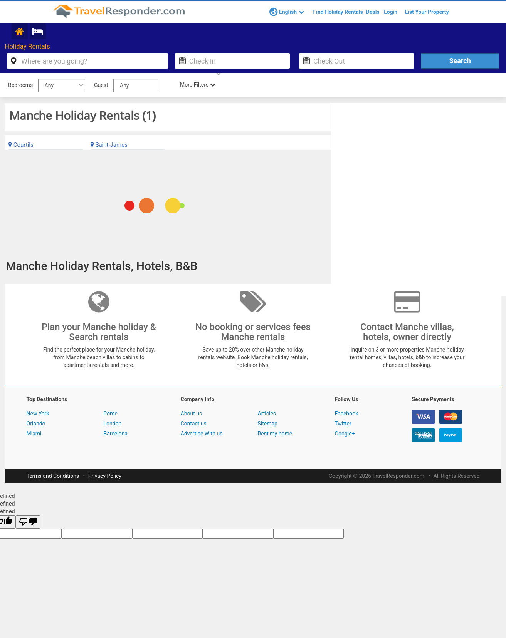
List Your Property (427, 12)
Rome (111, 414)
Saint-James (109, 145)
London (113, 424)
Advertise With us (202, 434)
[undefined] (28, 522)
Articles (267, 414)
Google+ (345, 434)
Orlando (36, 424)
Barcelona (116, 434)
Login (390, 12)
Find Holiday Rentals (338, 12)
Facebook (346, 414)
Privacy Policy (104, 477)
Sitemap (267, 424)
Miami (34, 434)
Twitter (343, 424)
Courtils (21, 145)
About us (191, 414)
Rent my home (275, 434)
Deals (373, 12)
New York (38, 414)
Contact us (194, 424)
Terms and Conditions (53, 477)
